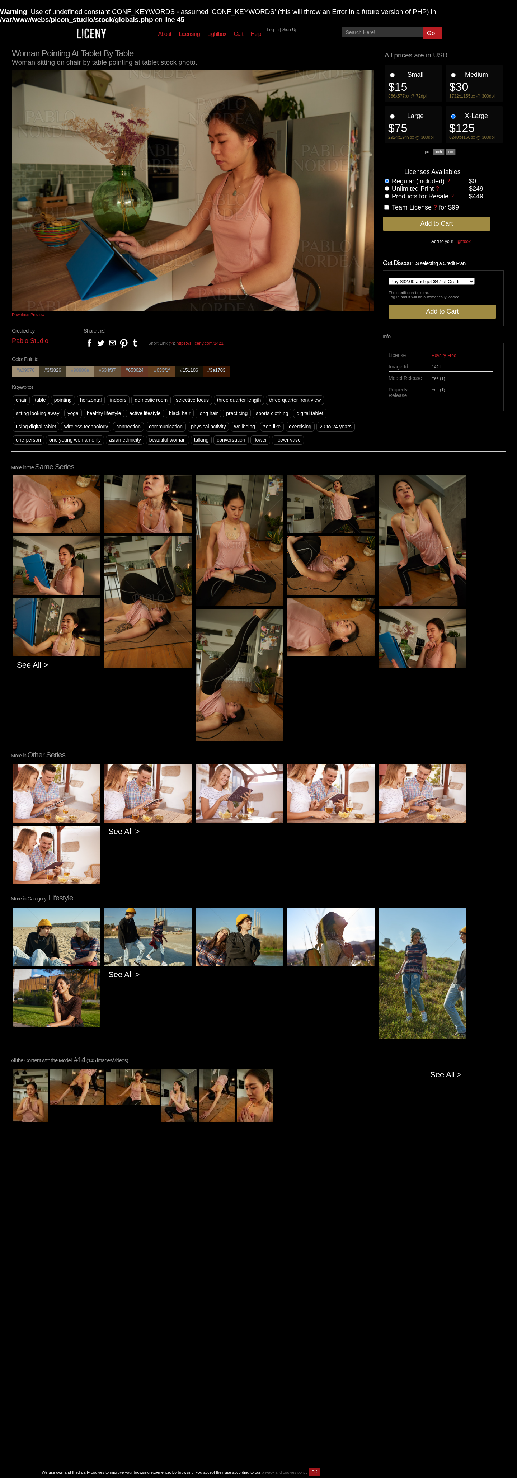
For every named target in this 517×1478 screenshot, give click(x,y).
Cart (238, 34)
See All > (32, 664)
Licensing (189, 34)
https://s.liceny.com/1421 (200, 343)
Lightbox (216, 34)
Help (256, 34)
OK (314, 1472)
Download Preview (28, 314)
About (164, 34)
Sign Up (290, 29)
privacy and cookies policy (284, 1472)
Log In (273, 29)
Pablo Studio (30, 340)
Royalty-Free (444, 355)
